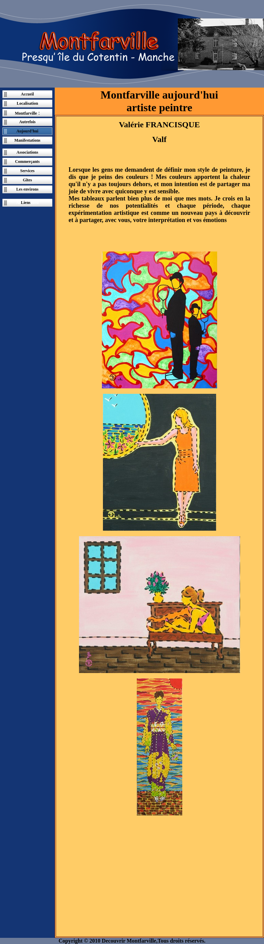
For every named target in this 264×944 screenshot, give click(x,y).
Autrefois (27, 121)
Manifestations (27, 140)
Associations (27, 152)
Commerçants (27, 161)
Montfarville (26, 113)
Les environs (27, 189)
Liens (25, 202)
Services (27, 170)
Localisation (27, 103)
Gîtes (27, 180)
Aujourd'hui (27, 131)
